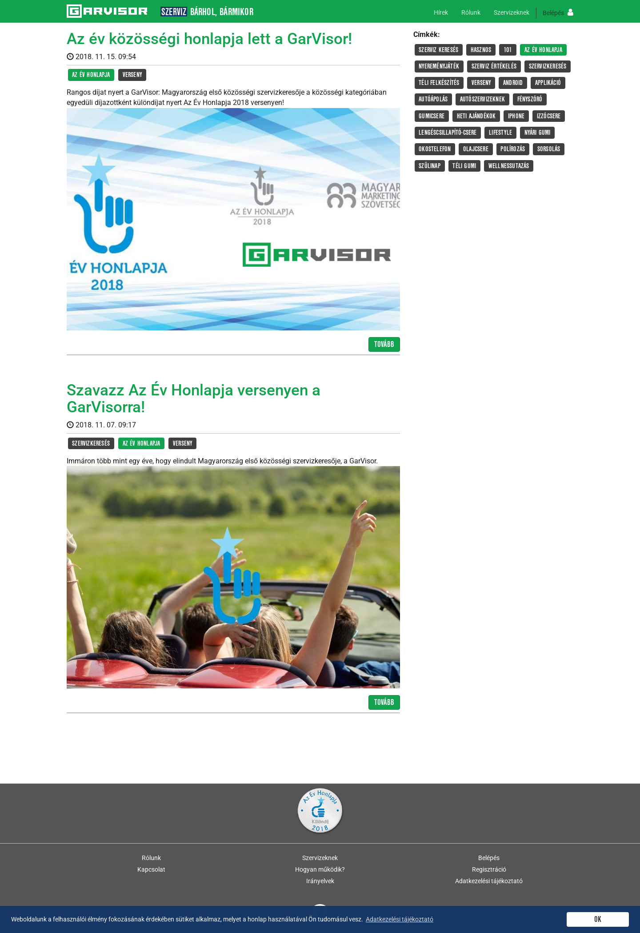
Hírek (441, 12)
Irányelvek (320, 881)
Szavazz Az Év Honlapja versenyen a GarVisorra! (193, 399)
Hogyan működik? (320, 869)
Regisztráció (489, 869)
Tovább (384, 344)
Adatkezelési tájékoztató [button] (399, 919)
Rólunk (470, 12)
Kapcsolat (151, 869)
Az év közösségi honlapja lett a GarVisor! (209, 39)
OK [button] (597, 919)
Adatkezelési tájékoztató (489, 881)
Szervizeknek (511, 12)
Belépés (558, 12)
